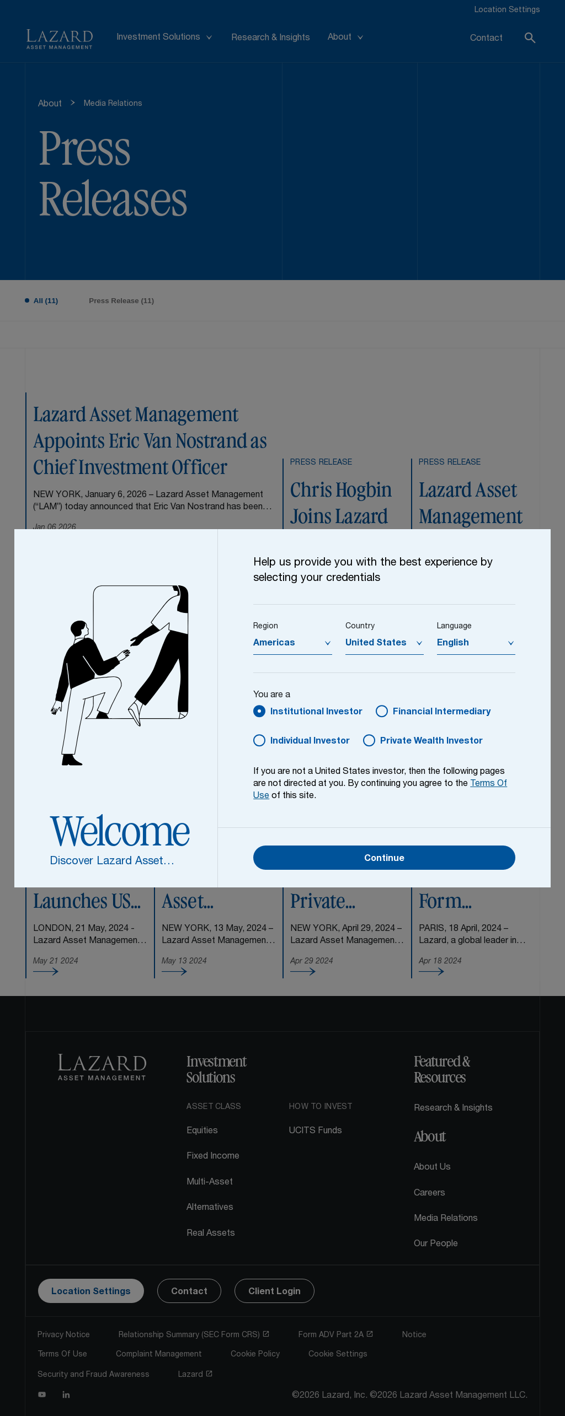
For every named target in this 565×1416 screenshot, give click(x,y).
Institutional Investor (316, 712)
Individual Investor (310, 741)
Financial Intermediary (442, 712)
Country (360, 627)
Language (454, 627)
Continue (384, 859)
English (453, 643)
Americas (274, 643)
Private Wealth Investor (431, 741)
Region (265, 627)
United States (376, 643)
